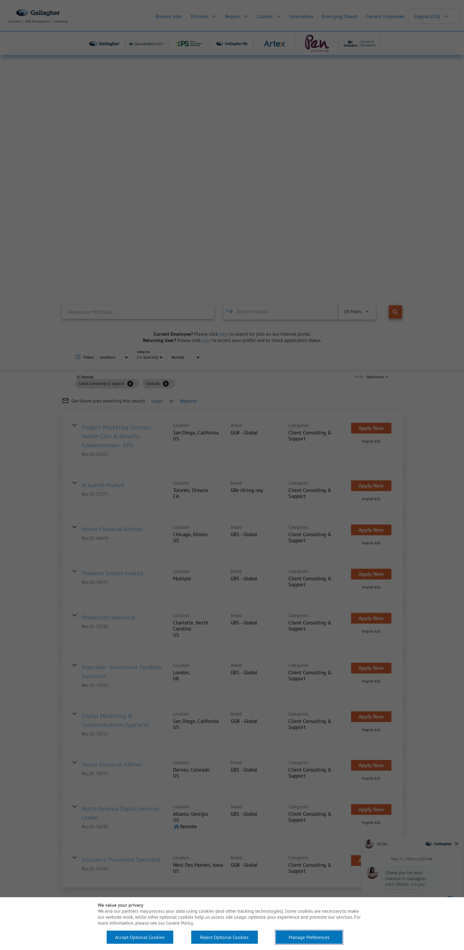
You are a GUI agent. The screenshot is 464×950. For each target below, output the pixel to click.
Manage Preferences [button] (309, 937)
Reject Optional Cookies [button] (224, 937)
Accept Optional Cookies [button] (140, 937)
